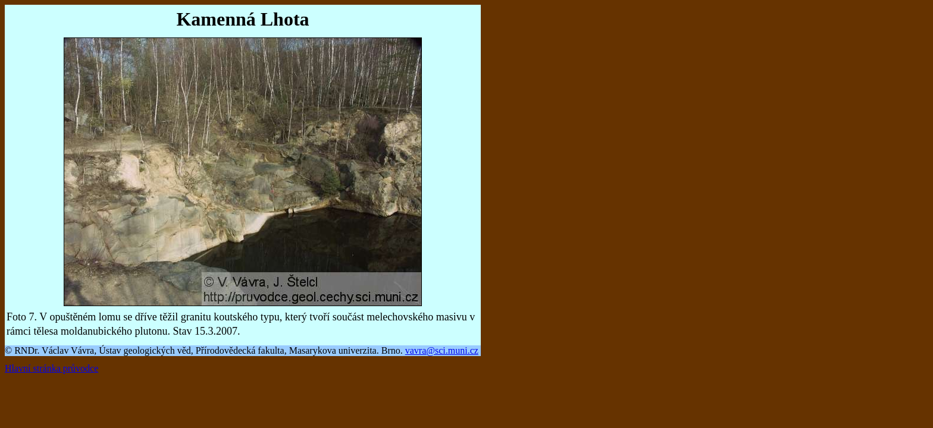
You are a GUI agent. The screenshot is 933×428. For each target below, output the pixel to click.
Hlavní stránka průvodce (51, 368)
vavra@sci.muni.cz (441, 350)
